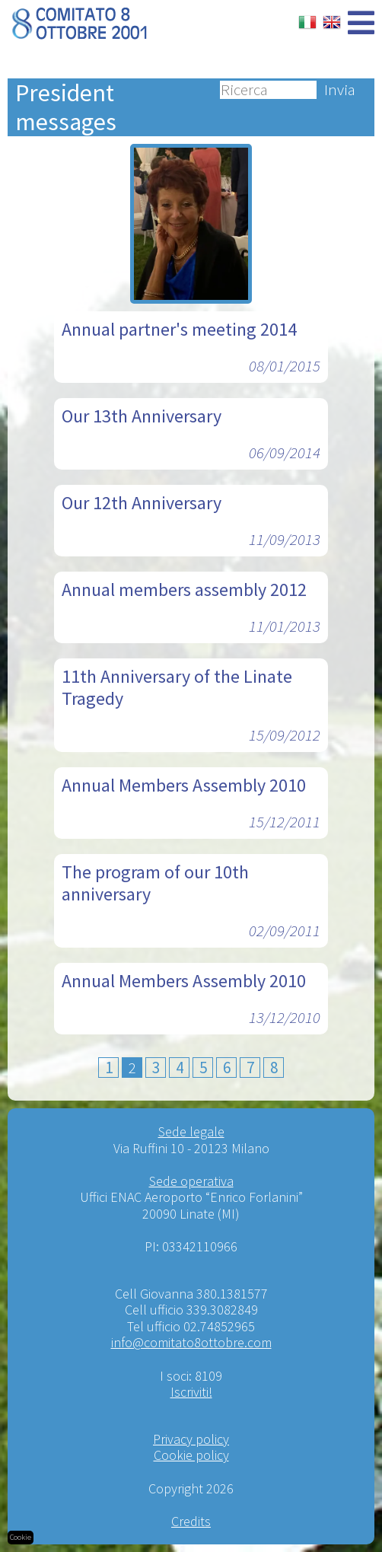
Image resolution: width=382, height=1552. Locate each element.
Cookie (20, 1537)
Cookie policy (191, 1455)
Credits (191, 1521)
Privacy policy (191, 1439)
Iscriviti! (191, 1392)
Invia (339, 90)
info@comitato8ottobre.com (191, 1342)
